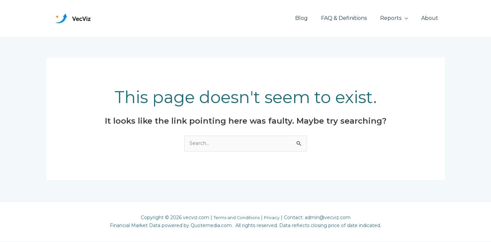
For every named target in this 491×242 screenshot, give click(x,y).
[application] (408, 18)
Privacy (273, 218)
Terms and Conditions (236, 218)
